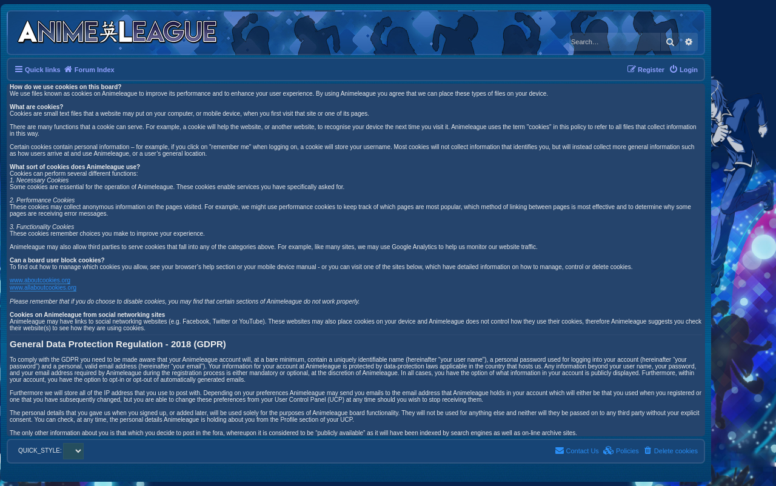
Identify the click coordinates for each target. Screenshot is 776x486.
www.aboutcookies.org (40, 280)
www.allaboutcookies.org (43, 287)
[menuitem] (683, 69)
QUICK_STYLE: (51, 450)
